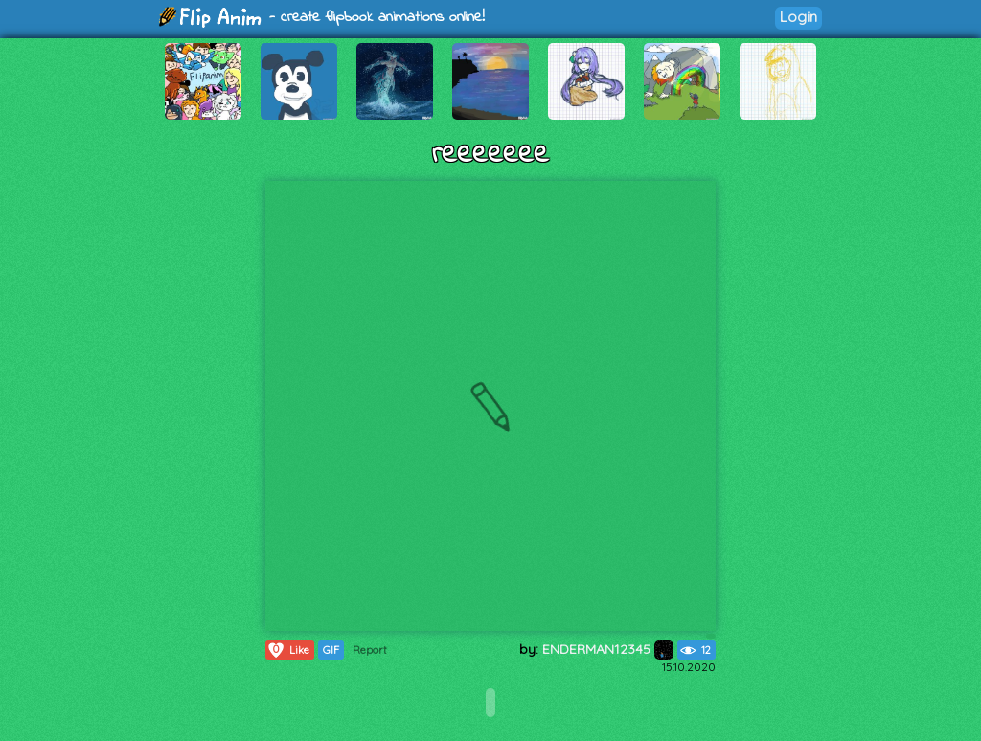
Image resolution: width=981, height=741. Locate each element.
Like (287, 650)
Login (798, 17)
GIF (331, 650)
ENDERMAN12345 (607, 649)
